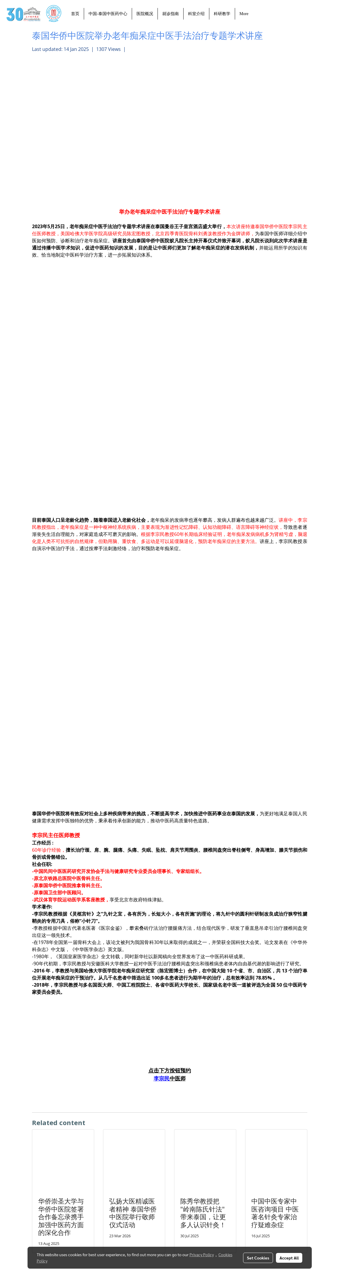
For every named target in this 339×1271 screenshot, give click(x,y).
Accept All (289, 1257)
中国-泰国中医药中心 (108, 14)
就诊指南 (170, 14)
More (244, 14)
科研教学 (222, 14)
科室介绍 (196, 14)
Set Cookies (258, 1257)
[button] (258, 13)
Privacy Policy (201, 1254)
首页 (75, 14)
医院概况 (144, 14)
